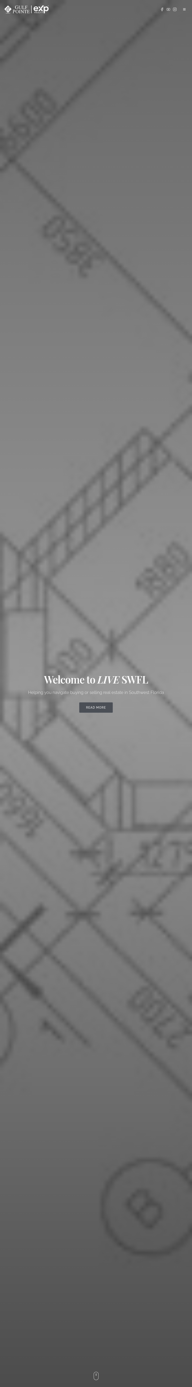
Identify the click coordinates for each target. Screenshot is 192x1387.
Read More (96, 707)
